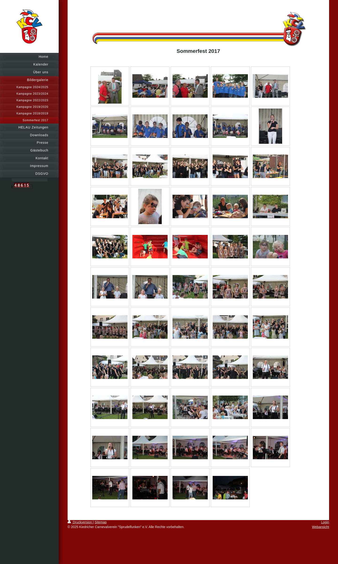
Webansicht (320, 527)
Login (325, 522)
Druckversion (80, 522)
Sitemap (101, 522)
